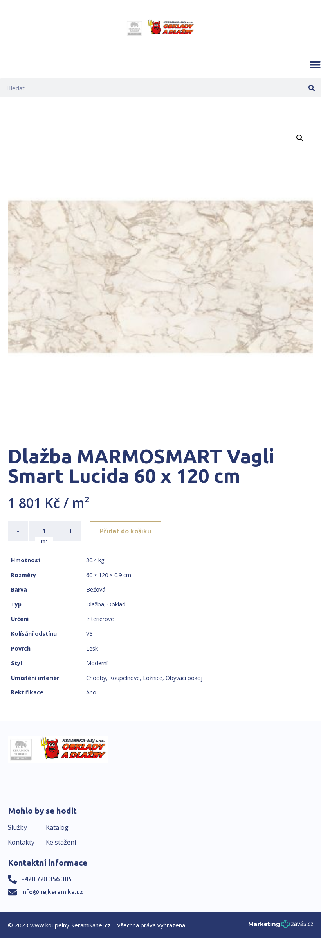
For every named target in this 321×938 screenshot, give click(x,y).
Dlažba (95, 604)
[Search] (311, 87)
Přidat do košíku (125, 531)
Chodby (96, 678)
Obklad (116, 604)
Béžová (95, 589)
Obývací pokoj (184, 678)
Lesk (92, 648)
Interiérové (100, 618)
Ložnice (152, 678)
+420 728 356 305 (46, 878)
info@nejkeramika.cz (52, 891)
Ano (91, 692)
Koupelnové (124, 678)
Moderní (97, 663)
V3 (89, 633)
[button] (315, 64)
